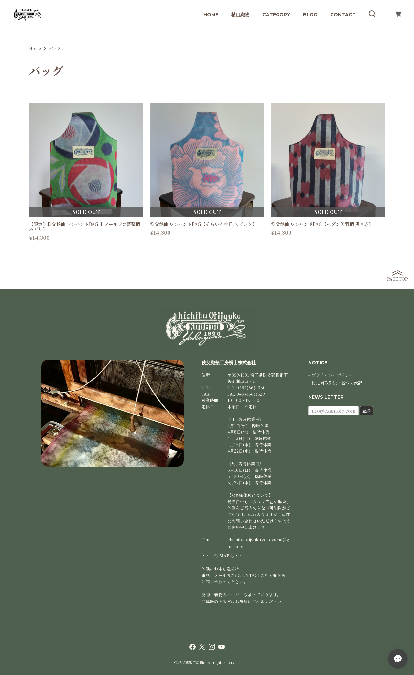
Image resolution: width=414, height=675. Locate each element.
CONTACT (343, 14)
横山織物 (240, 14)
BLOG (310, 14)
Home (35, 48)
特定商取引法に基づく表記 (337, 383)
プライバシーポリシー (333, 375)
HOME (210, 14)
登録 (366, 410)
